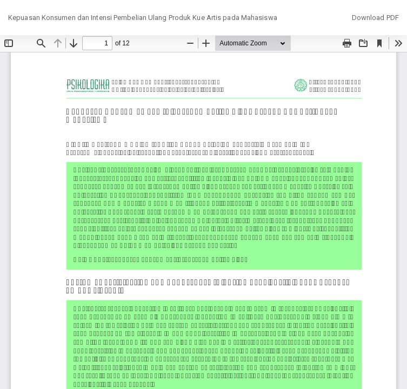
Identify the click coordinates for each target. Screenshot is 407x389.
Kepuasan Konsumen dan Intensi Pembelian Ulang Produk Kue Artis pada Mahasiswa (142, 18)
